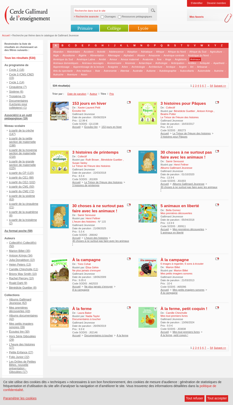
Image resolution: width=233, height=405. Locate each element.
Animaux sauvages (93, 63)
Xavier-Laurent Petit (89, 107)
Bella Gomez (173, 210)
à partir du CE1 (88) (21, 177)
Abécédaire (73, 51)
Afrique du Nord (177, 51)
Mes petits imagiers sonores (188, 289)
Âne (159, 59)
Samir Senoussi (175, 161)
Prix (111, 93)
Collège (114, 28)
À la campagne (86, 259)
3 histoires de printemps (95, 152)
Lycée (143, 28)
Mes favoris (197, 16)
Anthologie (161, 63)
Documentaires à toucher (98, 335)
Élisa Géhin (91, 267)
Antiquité (205, 63)
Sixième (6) (16, 91)
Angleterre (181, 59)
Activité (101, 51)
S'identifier (197, 3)
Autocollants (187, 70)
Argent (182, 66)
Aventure (72, 74)
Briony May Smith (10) (23, 274)
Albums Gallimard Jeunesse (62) (20, 301)
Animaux (195, 59)
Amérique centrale (174, 55)
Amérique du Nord (198, 55)
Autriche (218, 70)
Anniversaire (114, 63)
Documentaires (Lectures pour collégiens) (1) (18, 104)
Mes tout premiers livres (186, 332)
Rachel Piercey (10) (21, 278)
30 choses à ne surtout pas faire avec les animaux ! (186, 154)
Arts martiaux (84, 70)
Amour (113, 59)
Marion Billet (173, 267)
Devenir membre (216, 3)
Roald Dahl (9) (18, 283)
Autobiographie (167, 70)
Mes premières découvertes (188, 229)
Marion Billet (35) (19, 251)
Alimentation (97, 55)
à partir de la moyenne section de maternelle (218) (23, 153)
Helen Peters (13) (20, 264)
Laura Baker (85, 312)
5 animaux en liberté (180, 205)
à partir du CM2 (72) (21, 191)
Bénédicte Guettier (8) (22, 287)
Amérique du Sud (63, 59)
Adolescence (116, 51)
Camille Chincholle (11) (23, 269)
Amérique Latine (86, 59)
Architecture (155, 66)
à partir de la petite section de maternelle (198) (22, 142)
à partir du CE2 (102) (22, 182)
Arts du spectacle (63, 70)
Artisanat (202, 66)
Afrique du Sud (197, 51)
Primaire (84, 28)
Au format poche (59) (18, 231)
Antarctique (145, 63)
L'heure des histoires (96, 237)
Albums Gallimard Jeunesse (188, 183)
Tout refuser (194, 398)
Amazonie (154, 55)
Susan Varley (79, 163)
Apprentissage (61, 66)
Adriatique (147, 51)
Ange (168, 59)
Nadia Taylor (92, 316)
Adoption (132, 51)
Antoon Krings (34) (21, 255)
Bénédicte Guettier (185, 111)
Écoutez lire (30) (19, 331)
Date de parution (76, 93)
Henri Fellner (181, 164)
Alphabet (129, 55)
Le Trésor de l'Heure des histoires (192, 133)
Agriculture (216, 51)
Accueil (6, 35)
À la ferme (82, 308)
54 (211, 85)
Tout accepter (217, 398)
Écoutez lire (91, 126)
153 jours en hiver (89, 103)
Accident (88, 51)
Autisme (151, 70)
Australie (138, 70)
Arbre (125, 66)
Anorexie (130, 63)
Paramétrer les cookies (19, 398)
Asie (97, 70)
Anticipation (177, 63)
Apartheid (218, 63)
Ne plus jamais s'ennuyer (98, 286)
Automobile (204, 70)
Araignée (113, 66)
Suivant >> (220, 85)
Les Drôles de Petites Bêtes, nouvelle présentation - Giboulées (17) (22, 367)
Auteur (93, 93)
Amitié (102, 59)
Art (192, 66)
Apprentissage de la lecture (88, 66)
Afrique (160, 51)
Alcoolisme (68, 55)
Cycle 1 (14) (16, 82)
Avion (84, 74)
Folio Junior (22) (19, 357)
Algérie (82, 55)
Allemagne (114, 55)
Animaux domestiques (65, 63)
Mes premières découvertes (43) (19, 309)
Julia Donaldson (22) (22, 260)
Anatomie (148, 59)
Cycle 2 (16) (16, 69)
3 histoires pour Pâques (183, 103)
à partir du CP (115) (21, 173)
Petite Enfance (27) (21, 352)
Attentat (124, 70)
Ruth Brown (92, 159)
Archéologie (138, 66)
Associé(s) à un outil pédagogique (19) (18, 117)
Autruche (58, 74)
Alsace (141, 55)
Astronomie (110, 70)
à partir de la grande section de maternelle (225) (22, 165)
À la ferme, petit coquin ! (184, 308)
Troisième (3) (17, 96)
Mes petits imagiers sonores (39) (21, 325)
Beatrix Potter (168, 114)
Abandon (58, 51)
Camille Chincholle (176, 312)
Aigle (56, 55)
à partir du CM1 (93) (21, 186)
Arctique (170, 66)
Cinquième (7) (18, 87)
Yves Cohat (84, 264)
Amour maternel (130, 59)
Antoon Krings (205, 111)
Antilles (192, 63)
